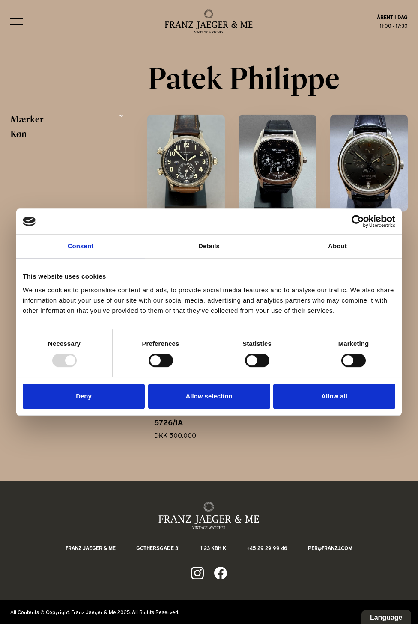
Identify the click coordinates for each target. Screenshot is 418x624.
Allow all (334, 396)
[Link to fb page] (220, 573)
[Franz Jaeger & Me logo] (209, 21)
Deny (84, 396)
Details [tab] (209, 246)
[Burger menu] (16, 21)
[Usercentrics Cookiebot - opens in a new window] (357, 221)
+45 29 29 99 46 (267, 547)
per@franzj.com (330, 547)
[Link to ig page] (197, 573)
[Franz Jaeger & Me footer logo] (209, 515)
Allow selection (208, 396)
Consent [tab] (81, 246)
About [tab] (337, 246)
